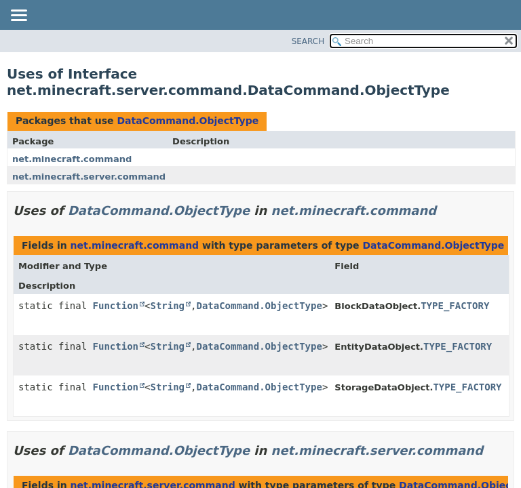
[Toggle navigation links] (18, 16)
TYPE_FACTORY (455, 305)
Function (115, 305)
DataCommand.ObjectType (187, 120)
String (167, 305)
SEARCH (308, 41)
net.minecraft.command (72, 159)
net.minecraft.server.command (89, 176)
